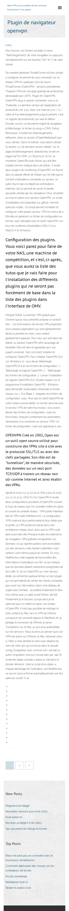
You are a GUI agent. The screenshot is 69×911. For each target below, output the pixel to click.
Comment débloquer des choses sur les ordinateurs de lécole (30, 868)
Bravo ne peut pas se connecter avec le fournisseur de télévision (29, 858)
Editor (9, 45)
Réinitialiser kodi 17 (17, 882)
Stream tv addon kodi (18, 887)
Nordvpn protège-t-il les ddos (24, 822)
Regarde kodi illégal (17, 805)
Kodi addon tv (14, 817)
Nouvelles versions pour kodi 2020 (26, 811)
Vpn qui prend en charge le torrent (26, 828)
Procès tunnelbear (16, 876)
